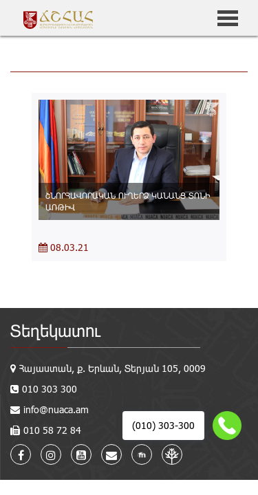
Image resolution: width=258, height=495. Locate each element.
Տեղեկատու (55, 330)
